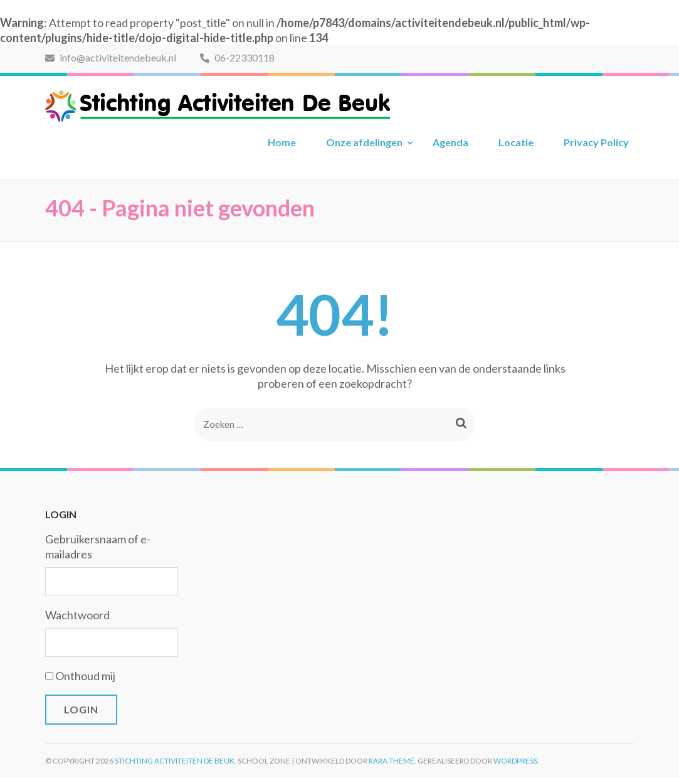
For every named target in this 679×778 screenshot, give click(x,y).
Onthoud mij (85, 676)
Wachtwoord (77, 615)
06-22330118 (237, 57)
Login (81, 709)
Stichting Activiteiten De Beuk (174, 760)
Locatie (516, 142)
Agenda (450, 142)
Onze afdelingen (364, 142)
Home (282, 142)
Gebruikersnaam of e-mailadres (97, 546)
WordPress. (516, 760)
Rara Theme (391, 760)
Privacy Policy (596, 142)
